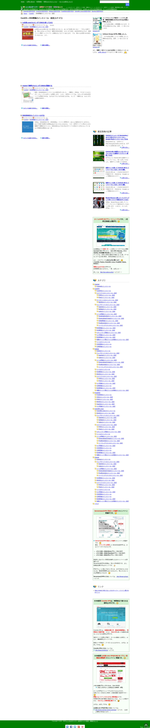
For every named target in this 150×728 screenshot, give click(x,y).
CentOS (26, 26)
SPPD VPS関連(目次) (76, 9)
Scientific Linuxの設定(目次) (83, 11)
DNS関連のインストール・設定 (39, 26)
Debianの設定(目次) (54, 11)
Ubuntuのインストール (103, 459)
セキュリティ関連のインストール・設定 (109, 332)
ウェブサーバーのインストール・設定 (108, 304)
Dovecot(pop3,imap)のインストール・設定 (111, 318)
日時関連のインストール (104, 346)
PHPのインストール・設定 (107, 295)
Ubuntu (97, 457)
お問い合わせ (31, 1)
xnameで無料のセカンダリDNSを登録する (37, 86)
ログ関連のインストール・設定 (106, 335)
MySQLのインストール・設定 (107, 302)
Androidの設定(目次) (29, 11)
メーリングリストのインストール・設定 (111, 325)
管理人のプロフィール (50, 1)
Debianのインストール (103, 351)
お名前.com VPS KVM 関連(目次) (92, 9)
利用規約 (39, 1)
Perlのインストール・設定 (106, 297)
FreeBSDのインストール (104, 395)
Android (97, 284)
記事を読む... (125, 147)
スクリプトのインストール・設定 (107, 293)
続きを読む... (46, 45)
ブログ (97, 504)
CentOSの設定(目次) (42, 11)
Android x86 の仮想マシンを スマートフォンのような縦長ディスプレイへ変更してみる (117, 153)
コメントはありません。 (30, 45)
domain (52, 25)
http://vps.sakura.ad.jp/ (107, 272)
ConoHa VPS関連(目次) (62, 9)
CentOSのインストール (104, 291)
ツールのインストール (103, 342)
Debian (97, 349)
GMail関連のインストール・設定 (108, 321)
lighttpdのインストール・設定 (107, 309)
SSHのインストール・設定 (105, 397)
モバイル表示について (66, 1)
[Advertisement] (56, 67)
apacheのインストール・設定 (107, 307)
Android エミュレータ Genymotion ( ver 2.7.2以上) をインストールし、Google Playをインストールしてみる (117, 137)
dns (47, 25)
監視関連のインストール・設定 (106, 337)
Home (22, 1)
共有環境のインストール (104, 344)
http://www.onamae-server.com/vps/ (105, 710)
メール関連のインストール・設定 (107, 314)
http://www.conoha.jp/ (101, 650)
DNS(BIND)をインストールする (33, 115)
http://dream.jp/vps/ (122, 576)
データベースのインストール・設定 (107, 300)
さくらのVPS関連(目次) (110, 9)
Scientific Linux (99, 409)
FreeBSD (97, 393)
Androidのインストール (104, 286)
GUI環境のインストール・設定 (106, 330)
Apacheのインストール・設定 (106, 404)
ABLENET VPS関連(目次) (30, 9)
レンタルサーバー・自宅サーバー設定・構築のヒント (82, 721)
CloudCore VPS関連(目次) (46, 9)
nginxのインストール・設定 (107, 311)
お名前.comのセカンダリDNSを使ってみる (37, 22)
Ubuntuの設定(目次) (97, 11)
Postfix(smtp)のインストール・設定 (109, 323)
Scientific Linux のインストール (106, 411)
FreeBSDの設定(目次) (67, 11)
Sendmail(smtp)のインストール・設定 (110, 316)
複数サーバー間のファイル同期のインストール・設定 (113, 339)
